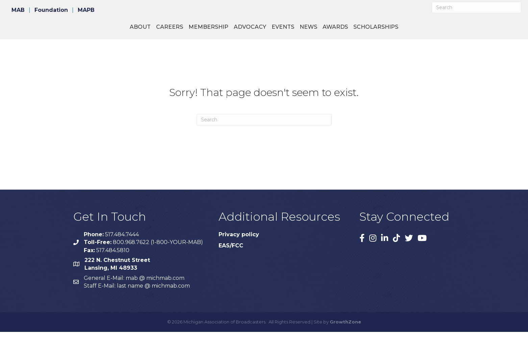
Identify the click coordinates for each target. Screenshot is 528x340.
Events (336, 30)
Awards (388, 30)
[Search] (476, 7)
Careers (116, 30)
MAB (18, 10)
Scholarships (429, 30)
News (362, 30)
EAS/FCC (231, 253)
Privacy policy (239, 242)
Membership (155, 30)
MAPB (86, 10)
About (86, 30)
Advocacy (196, 30)
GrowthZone (345, 330)
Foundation (51, 10)
